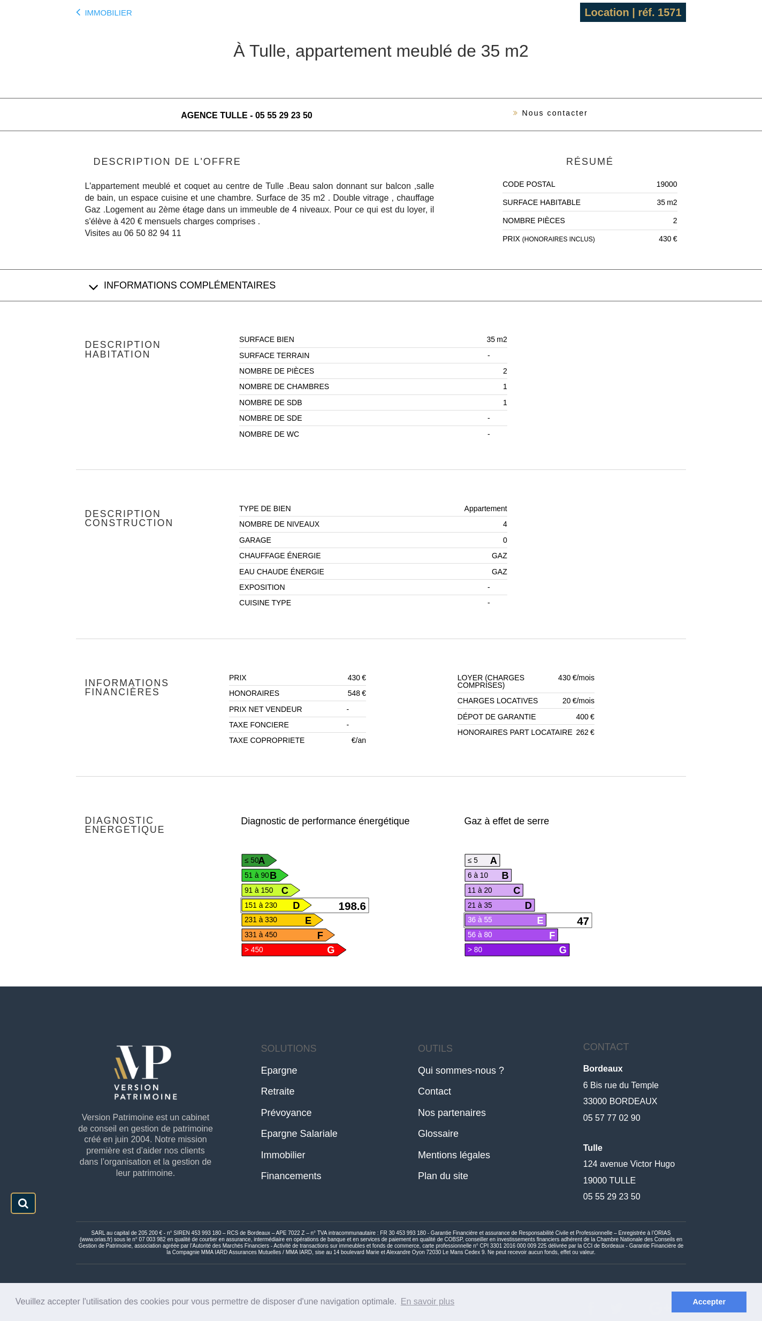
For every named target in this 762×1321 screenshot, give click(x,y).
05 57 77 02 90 (612, 1117)
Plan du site (443, 1176)
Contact (434, 1091)
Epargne (279, 1070)
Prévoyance (286, 1112)
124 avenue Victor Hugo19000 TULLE (629, 1164)
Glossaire (438, 1133)
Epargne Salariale (299, 1133)
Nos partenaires (452, 1112)
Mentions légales (454, 1155)
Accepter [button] (709, 1301)
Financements (291, 1176)
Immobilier (104, 12)
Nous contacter (544, 114)
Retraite (278, 1091)
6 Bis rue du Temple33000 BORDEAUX (621, 1085)
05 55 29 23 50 (612, 1196)
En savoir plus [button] (428, 1301)
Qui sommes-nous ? (461, 1070)
